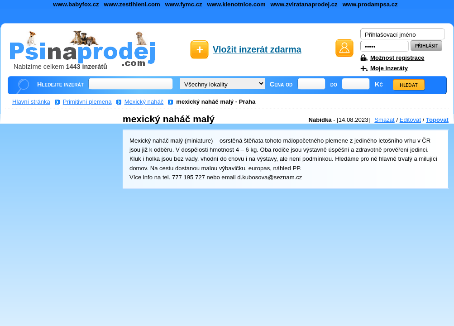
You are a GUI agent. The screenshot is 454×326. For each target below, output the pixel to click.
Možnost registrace (397, 57)
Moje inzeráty (389, 68)
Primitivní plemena (87, 101)
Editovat (410, 119)
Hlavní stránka (31, 101)
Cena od (281, 84)
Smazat (384, 119)
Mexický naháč (144, 101)
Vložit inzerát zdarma (257, 49)
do (333, 84)
